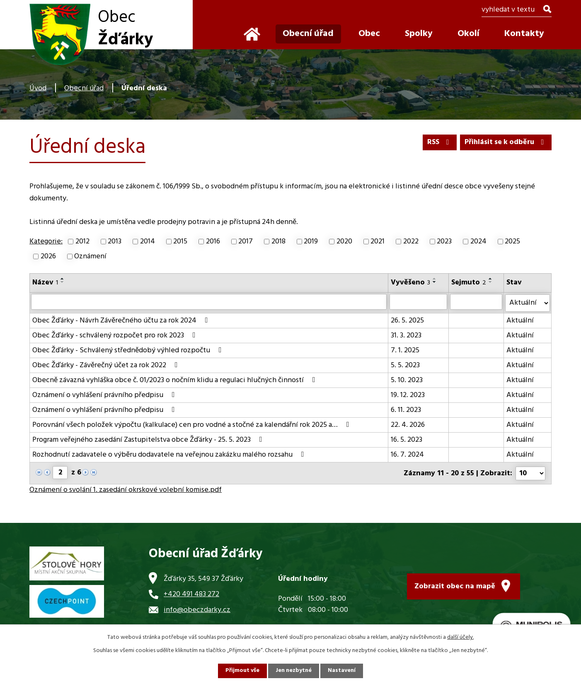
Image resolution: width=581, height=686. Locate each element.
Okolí (468, 33)
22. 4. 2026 (408, 424)
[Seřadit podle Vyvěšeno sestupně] (435, 282)
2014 (147, 242)
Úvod (37, 88)
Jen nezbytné (294, 671)
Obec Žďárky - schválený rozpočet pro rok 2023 (115, 335)
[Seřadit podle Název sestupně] (62, 282)
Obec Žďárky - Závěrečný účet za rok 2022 (106, 365)
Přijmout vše (242, 671)
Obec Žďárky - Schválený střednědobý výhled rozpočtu (128, 350)
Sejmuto (468, 282)
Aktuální (520, 320)
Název (45, 282)
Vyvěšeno (411, 282)
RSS (437, 142)
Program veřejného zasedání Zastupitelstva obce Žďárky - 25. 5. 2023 (149, 439)
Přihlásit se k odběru (504, 142)
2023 (444, 242)
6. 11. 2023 (406, 409)
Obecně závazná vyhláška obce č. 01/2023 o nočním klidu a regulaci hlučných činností (175, 379)
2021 (377, 242)
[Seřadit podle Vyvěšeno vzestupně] (435, 278)
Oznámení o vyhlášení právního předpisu (105, 394)
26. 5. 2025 (407, 320)
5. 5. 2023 (405, 365)
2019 (311, 242)
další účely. (460, 637)
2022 (411, 242)
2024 (478, 242)
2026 (48, 256)
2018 (278, 242)
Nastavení (342, 671)
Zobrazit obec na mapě (454, 586)
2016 (213, 242)
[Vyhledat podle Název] (209, 302)
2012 (82, 242)
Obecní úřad (84, 88)
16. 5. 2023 (407, 439)
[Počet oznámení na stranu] (530, 472)
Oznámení (90, 256)
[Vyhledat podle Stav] (527, 302)
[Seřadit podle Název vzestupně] (62, 278)
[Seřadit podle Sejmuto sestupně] (490, 282)
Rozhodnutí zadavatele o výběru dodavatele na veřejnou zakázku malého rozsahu (169, 454)
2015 (180, 242)
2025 (512, 242)
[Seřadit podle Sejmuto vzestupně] (490, 278)
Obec (369, 33)
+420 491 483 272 (191, 593)
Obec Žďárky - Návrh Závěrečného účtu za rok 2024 (121, 320)
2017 (245, 242)
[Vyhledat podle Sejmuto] (476, 302)
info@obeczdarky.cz (197, 609)
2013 (114, 242)
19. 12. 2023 (408, 394)
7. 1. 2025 (405, 350)
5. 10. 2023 (407, 379)
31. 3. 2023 (406, 335)
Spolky (419, 33)
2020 (344, 242)
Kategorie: (46, 242)
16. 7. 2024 (407, 454)
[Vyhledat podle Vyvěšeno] (418, 302)
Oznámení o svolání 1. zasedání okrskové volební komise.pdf (125, 489)
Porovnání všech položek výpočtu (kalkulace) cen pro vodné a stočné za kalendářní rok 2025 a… (192, 424)
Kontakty (524, 33)
